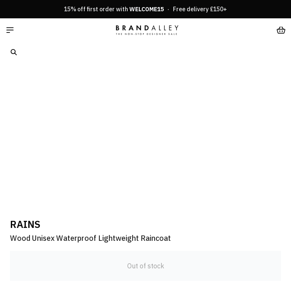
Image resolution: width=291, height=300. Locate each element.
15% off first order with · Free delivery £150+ (145, 9)
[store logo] (147, 30)
